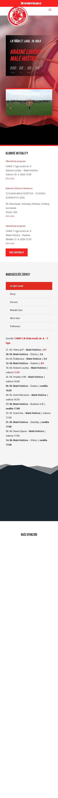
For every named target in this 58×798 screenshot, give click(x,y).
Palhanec (15, 326)
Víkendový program (16, 161)
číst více (10, 178)
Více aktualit (16, 252)
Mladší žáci (16, 310)
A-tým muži (16, 285)
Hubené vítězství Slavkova (19, 188)
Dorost (14, 302)
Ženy (12, 294)
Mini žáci (15, 318)
